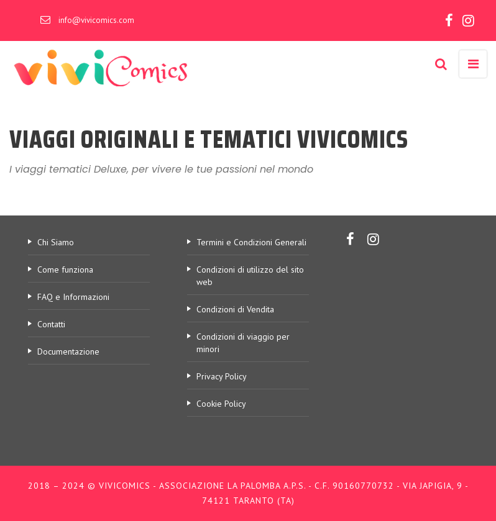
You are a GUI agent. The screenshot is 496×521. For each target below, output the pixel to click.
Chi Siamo (55, 242)
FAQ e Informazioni (73, 296)
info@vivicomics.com (96, 20)
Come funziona (65, 269)
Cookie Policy (221, 403)
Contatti (51, 324)
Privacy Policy (221, 376)
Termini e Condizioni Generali (251, 242)
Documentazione (68, 351)
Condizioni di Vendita (235, 309)
